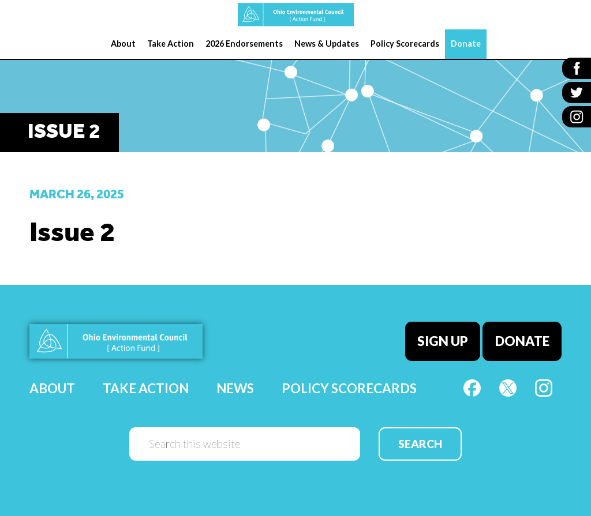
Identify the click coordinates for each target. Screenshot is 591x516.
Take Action (146, 388)
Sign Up (442, 341)
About (52, 388)
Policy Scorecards (349, 388)
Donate (522, 341)
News (235, 388)
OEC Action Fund (295, 14)
